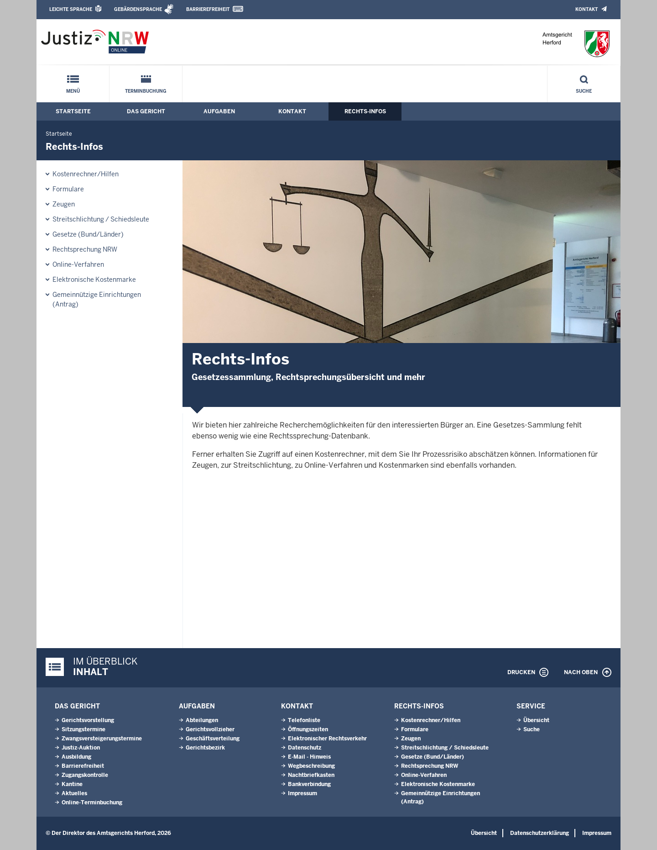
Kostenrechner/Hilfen (85, 174)
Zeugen (63, 204)
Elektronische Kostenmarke (94, 279)
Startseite (73, 111)
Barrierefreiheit (207, 9)
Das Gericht (146, 111)
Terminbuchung (146, 91)
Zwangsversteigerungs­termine (102, 738)
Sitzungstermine (83, 729)
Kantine (72, 784)
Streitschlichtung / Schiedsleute (100, 219)
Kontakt (586, 9)
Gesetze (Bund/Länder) (88, 234)
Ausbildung (76, 756)
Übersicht (536, 720)
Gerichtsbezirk (205, 747)
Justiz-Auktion (81, 747)
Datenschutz (304, 747)
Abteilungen (202, 720)
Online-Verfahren (78, 264)
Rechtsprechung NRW (84, 249)
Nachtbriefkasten (311, 775)
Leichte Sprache (70, 9)
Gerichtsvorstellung (88, 720)
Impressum (302, 793)
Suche (584, 91)
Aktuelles (74, 793)
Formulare (68, 189)
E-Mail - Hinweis (309, 756)
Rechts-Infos (365, 111)
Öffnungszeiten (308, 729)
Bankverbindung (309, 784)
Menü (73, 91)
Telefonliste (304, 720)
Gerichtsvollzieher (210, 729)
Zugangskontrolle (85, 775)
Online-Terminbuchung (92, 802)
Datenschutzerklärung (539, 833)
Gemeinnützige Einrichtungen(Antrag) (96, 299)
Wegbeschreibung (311, 766)
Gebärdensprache (138, 9)
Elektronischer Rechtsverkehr (327, 738)
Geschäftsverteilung (213, 738)
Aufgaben (219, 111)
